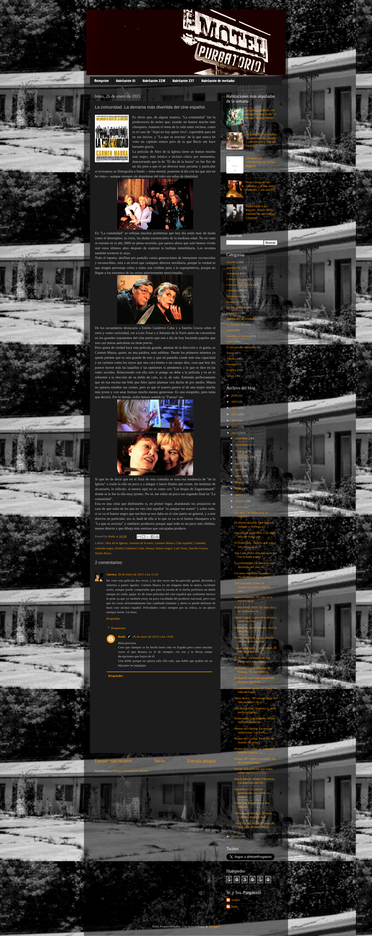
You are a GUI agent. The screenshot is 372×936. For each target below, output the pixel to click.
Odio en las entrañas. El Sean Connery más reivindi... (253, 815)
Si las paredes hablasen (241, 347)
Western (231, 364)
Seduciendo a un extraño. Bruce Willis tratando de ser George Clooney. (260, 212)
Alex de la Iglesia (116, 543)
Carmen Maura (164, 543)
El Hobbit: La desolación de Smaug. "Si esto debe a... (252, 669)
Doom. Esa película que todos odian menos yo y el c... (253, 770)
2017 (234, 420)
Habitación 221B (154, 80)
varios (230, 375)
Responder (113, 618)
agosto (239, 463)
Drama (230, 302)
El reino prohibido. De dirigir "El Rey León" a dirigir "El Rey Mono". (261, 113)
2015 (234, 433)
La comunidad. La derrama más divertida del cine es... (254, 564)
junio (238, 476)
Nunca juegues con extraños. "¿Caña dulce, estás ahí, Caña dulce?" (261, 185)
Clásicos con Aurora (239, 285)
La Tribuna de (235, 324)
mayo (239, 482)
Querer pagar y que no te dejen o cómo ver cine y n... (255, 619)
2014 (234, 836)
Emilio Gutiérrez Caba (129, 548)
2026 (234, 395)
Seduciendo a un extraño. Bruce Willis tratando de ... (254, 720)
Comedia (199, 543)
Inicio (160, 760)
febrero (240, 501)
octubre (240, 451)
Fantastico (233, 313)
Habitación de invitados (218, 80)
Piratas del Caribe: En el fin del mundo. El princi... (254, 740)
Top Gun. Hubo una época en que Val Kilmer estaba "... (255, 555)
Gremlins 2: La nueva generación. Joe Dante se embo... (252, 792)
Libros (230, 330)
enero (239, 507)
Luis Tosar (180, 548)
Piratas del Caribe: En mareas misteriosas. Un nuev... (253, 730)
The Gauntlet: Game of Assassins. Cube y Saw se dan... (252, 586)
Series (230, 341)
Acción (231, 262)
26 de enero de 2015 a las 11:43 (138, 574)
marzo (239, 494)
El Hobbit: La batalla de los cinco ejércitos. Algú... (252, 659)
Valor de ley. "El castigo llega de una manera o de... (255, 700)
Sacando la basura (237, 336)
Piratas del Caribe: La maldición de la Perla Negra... (255, 760)
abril (238, 488)
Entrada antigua (201, 760)
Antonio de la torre (141, 543)
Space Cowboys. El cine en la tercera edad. (253, 599)
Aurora (111, 574)
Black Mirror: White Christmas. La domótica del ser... (254, 780)
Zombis (231, 370)
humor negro (164, 548)
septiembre (242, 457)
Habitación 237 (183, 80)
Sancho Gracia (198, 548)
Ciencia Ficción (236, 279)
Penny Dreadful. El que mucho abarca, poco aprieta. (254, 639)
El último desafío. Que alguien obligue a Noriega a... (254, 524)
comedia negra (104, 548)
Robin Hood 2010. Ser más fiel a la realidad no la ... (255, 609)
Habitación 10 (125, 80)
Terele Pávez (103, 553)
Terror (230, 353)
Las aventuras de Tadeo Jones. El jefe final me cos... (255, 649)
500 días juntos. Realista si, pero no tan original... (255, 710)
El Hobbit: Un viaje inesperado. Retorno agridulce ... (254, 679)
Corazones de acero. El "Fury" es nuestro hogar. (255, 690)
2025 (234, 401)
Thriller (231, 358)
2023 (234, 408)
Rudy (122, 636)
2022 (234, 414)
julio (238, 469)
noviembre (242, 444)
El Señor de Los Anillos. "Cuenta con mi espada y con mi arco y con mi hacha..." (261, 140)
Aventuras (232, 273)
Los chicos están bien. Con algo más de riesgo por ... (254, 534)
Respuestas (118, 628)
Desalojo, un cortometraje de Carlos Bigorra (260, 161)
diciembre (242, 438)
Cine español (184, 543)
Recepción (101, 80)
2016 (234, 426)
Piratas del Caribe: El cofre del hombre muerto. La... (254, 750)
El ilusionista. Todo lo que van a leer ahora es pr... (255, 544)
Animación (233, 267)
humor (150, 548)
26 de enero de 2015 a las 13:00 (153, 636)
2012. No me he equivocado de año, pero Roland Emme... (254, 825)
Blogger (214, 926)
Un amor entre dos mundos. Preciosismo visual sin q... (252, 575)
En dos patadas (236, 307)
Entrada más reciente (113, 760)
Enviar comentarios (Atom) (130, 771)
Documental (234, 296)
